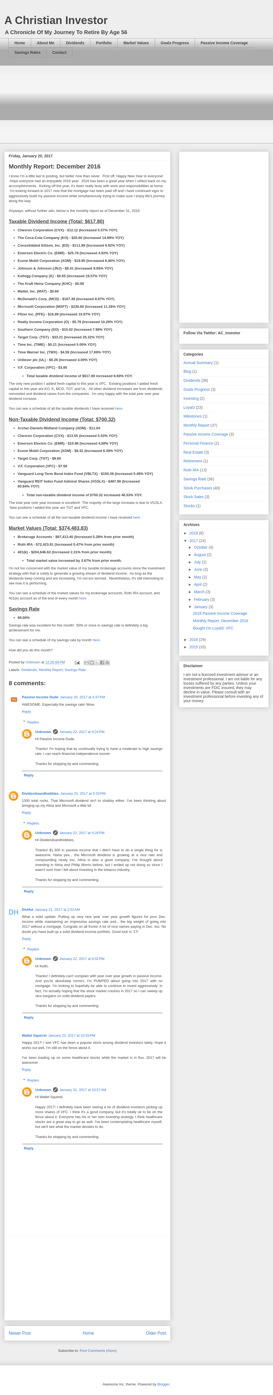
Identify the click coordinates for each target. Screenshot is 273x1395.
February (202, 599)
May (198, 577)
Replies (33, 722)
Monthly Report (51, 670)
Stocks (189, 506)
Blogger (163, 1384)
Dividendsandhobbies (40, 793)
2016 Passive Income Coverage (220, 613)
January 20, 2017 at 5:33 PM (82, 793)
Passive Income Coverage (224, 43)
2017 (194, 541)
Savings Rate (75, 670)
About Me (45, 43)
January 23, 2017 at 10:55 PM (71, 1035)
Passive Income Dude (40, 697)
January (201, 607)
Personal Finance (198, 443)
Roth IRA (191, 470)
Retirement (192, 461)
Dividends (75, 43)
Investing (191, 398)
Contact (59, 52)
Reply (26, 712)
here (118, 408)
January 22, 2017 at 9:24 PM (82, 732)
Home (19, 43)
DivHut (27, 910)
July (198, 562)
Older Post (156, 1333)
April (198, 584)
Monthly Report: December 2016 (220, 621)
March (200, 592)
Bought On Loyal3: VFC (213, 628)
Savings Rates (27, 52)
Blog (187, 371)
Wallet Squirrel (34, 1035)
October (201, 547)
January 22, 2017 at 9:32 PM (82, 959)
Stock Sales (193, 497)
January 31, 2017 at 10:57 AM (83, 1090)
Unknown (43, 732)
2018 (194, 533)
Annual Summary (198, 362)
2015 (194, 647)
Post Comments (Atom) (98, 1351)
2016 (194, 639)
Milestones (192, 416)
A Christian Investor (56, 20)
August (200, 554)
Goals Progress (175, 43)
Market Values (136, 43)
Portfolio (104, 43)
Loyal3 (189, 407)
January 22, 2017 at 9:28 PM (82, 833)
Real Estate (193, 452)
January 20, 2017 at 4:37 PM (82, 697)
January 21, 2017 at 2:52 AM (57, 910)
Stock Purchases (197, 488)
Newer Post (20, 1333)
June (198, 569)
